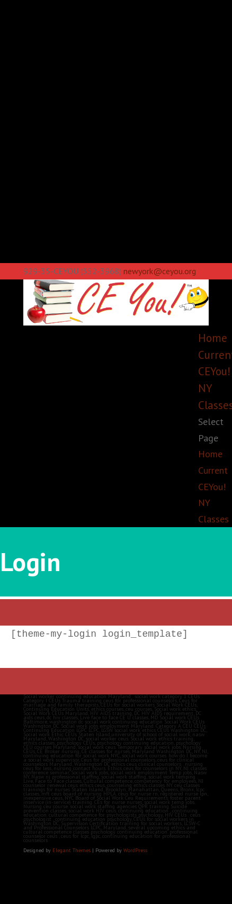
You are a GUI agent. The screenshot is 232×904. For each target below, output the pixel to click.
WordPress (135, 850)
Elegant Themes (71, 850)
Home (212, 338)
